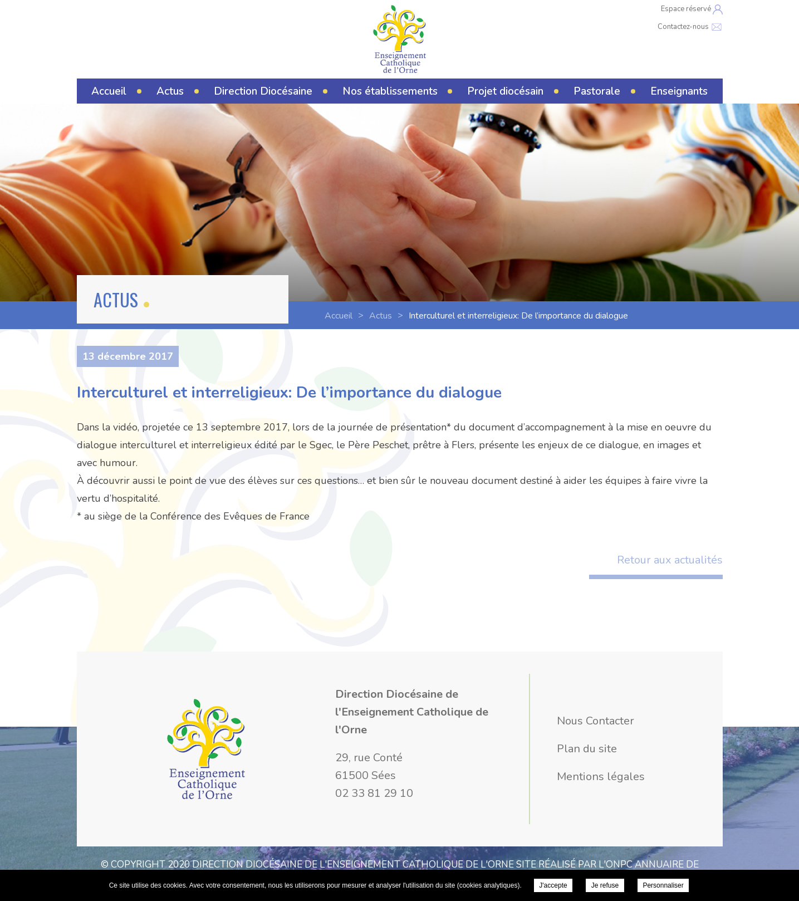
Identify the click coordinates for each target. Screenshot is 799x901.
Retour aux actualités (670, 559)
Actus (170, 91)
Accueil (108, 91)
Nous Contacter (595, 720)
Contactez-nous (690, 27)
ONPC (619, 864)
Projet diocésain (505, 91)
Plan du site (587, 748)
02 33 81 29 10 (374, 793)
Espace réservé (692, 9)
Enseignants (679, 91)
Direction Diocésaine (263, 91)
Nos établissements (390, 91)
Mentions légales (601, 776)
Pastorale (596, 91)
